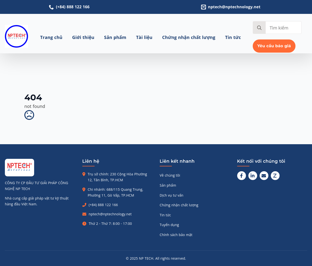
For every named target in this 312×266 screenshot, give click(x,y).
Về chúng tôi (170, 175)
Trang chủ (51, 37)
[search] (259, 27)
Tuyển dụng (169, 224)
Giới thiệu (83, 37)
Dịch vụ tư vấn (171, 195)
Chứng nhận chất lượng (188, 37)
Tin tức (233, 37)
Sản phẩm (115, 37)
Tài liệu (144, 37)
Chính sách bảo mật (176, 234)
